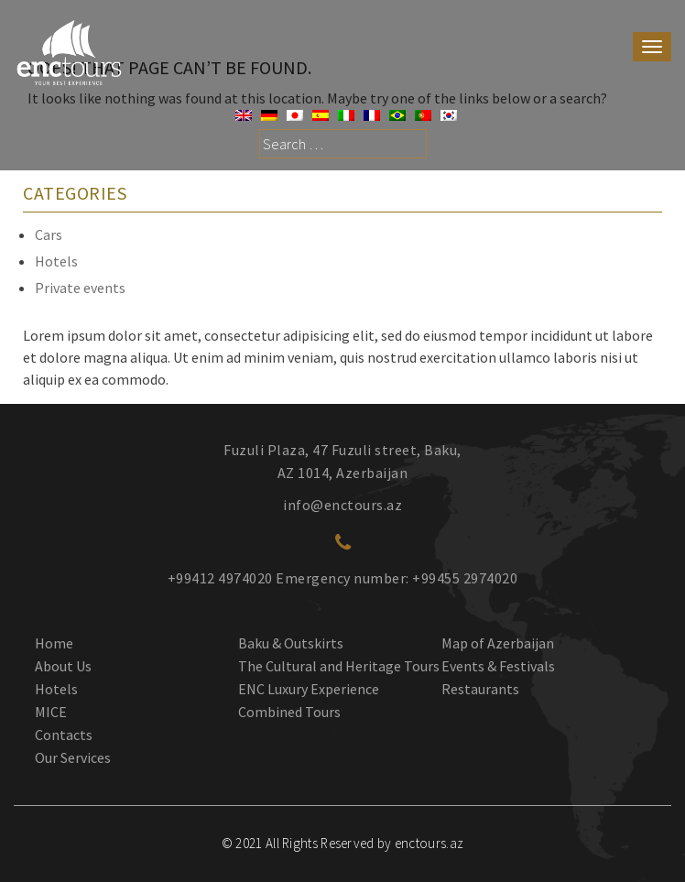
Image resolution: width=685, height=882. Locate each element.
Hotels (56, 261)
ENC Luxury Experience (308, 689)
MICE (51, 711)
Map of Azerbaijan (497, 643)
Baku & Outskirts (290, 643)
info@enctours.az (342, 504)
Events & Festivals (498, 666)
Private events (80, 287)
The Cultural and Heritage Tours (339, 666)
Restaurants (480, 689)
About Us (63, 666)
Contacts (63, 734)
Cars (48, 234)
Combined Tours (289, 711)
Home (54, 643)
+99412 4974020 (220, 578)
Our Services (73, 757)
